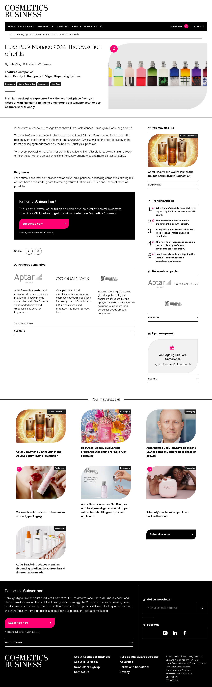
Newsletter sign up (87, 667)
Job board (62, 26)
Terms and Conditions (135, 667)
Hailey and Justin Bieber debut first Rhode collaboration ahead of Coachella (175, 233)
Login (197, 26)
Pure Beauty (45, 26)
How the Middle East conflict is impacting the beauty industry (172, 222)
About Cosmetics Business (92, 656)
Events (76, 26)
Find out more (14, 642)
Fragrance (43, 84)
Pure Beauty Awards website (139, 656)
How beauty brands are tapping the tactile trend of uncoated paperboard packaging (175, 258)
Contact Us (81, 672)
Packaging (10, 84)
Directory (90, 26)
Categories (25, 26)
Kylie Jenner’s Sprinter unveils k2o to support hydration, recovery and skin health (176, 212)
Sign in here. (47, 232)
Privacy (125, 672)
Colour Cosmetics (26, 84)
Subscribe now (33, 223)
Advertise (126, 661)
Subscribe (178, 26)
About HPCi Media (86, 661)
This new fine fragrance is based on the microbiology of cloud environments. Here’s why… (175, 245)
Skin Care (56, 84)
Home (11, 26)
